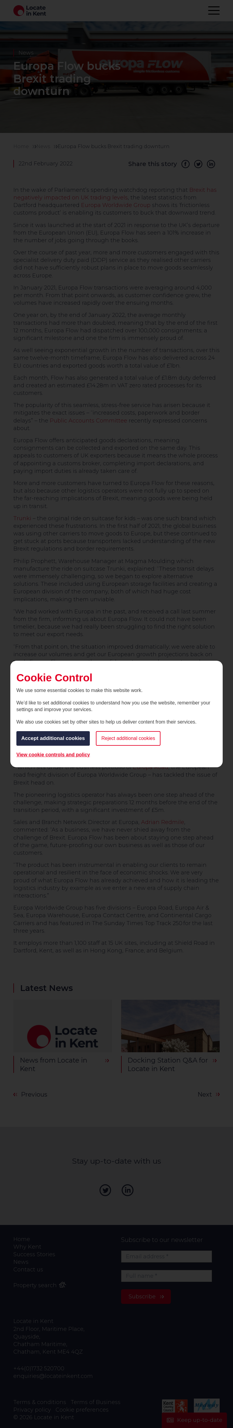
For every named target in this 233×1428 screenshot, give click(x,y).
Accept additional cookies (53, 738)
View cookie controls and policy (53, 754)
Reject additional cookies (128, 738)
